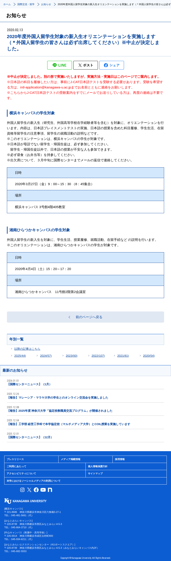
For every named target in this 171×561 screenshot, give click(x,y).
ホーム (7, 4)
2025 (20, 355)
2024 (46, 355)
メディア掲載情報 (70, 459)
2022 (98, 355)
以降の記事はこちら (27, 348)
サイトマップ (95, 473)
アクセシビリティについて (21, 473)
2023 (71, 355)
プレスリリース (15, 459)
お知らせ (46, 4)
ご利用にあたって (16, 466)
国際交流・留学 (26, 4)
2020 (149, 355)
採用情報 (120, 459)
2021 (123, 355)
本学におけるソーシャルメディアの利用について (34, 480)
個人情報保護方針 (98, 466)
